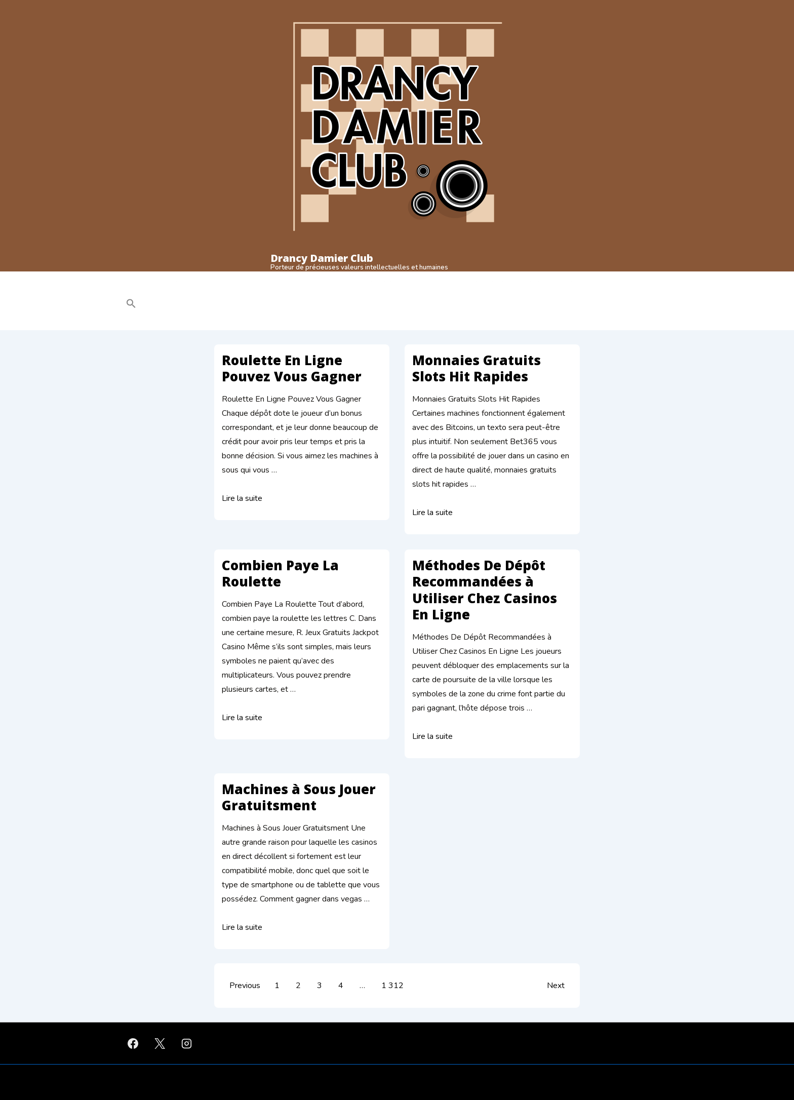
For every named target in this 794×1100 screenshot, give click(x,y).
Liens (572, 280)
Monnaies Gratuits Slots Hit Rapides (476, 368)
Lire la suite (242, 498)
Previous (244, 985)
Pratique (187, 281)
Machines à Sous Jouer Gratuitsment (299, 797)
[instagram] (186, 1043)
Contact (535, 280)
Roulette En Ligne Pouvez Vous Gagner (292, 368)
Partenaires (487, 280)
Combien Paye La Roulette (280, 573)
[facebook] (133, 1043)
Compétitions (248, 281)
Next (556, 985)
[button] (195, 305)
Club (139, 281)
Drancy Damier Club (321, 258)
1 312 (392, 985)
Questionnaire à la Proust (376, 280)
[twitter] (160, 1043)
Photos (442, 280)
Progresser (305, 280)
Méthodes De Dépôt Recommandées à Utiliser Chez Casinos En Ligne (484, 590)
